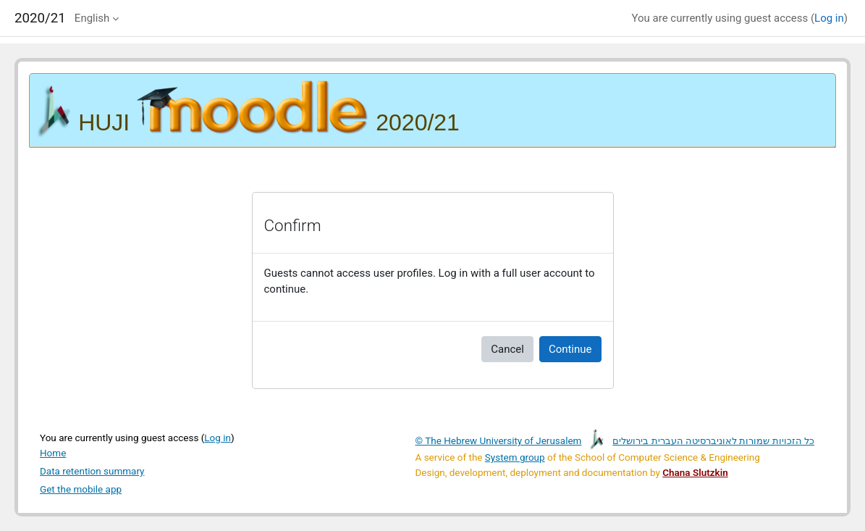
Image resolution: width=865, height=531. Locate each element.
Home (53, 453)
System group (515, 457)
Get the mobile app (81, 489)
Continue (570, 349)
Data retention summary (92, 471)
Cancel (507, 349)
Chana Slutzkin (694, 472)
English (92, 18)
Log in (829, 18)
